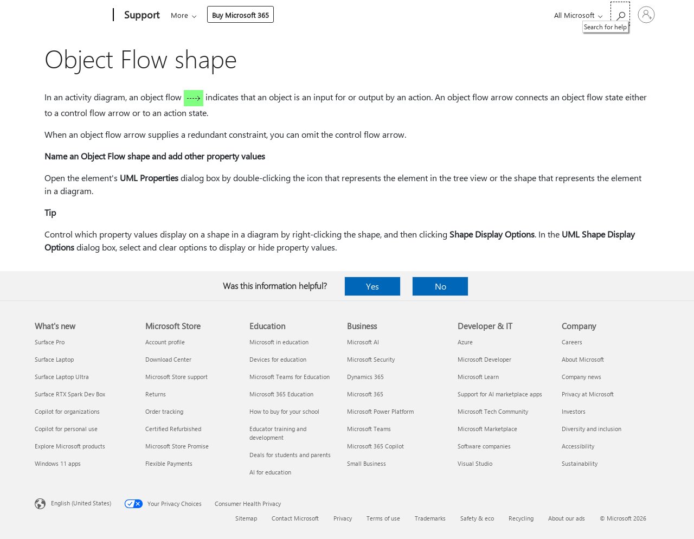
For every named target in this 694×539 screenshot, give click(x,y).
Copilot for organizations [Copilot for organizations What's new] (67, 411)
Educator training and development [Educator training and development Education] (277, 433)
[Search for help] (620, 14)
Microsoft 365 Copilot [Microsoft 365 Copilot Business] (375, 446)
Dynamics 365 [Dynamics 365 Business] (365, 377)
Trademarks (430, 518)
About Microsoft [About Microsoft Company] (583, 359)
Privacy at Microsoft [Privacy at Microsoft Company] (588, 394)
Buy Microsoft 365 (493, 15)
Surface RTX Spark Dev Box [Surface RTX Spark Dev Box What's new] (70, 394)
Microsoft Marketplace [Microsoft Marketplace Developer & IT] (487, 429)
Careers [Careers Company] (572, 342)
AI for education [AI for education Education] (270, 472)
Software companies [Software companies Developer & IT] (484, 446)
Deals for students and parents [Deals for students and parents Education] (290, 455)
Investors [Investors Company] (574, 411)
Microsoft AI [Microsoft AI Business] (363, 342)
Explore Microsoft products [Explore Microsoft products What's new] (70, 446)
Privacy (342, 518)
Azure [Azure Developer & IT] (465, 342)
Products (271, 15)
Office (233, 15)
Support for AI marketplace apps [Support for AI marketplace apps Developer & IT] (500, 394)
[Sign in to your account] (646, 15)
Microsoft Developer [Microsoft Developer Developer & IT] (484, 359)
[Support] (141, 15)
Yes (372, 286)
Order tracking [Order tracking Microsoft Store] (164, 411)
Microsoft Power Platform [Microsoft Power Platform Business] (380, 411)
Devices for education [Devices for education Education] (277, 359)
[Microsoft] (72, 15)
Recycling (521, 518)
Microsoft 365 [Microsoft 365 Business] (365, 394)
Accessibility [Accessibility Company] (578, 446)
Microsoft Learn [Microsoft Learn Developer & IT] (478, 377)
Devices (317, 15)
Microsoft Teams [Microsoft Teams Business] (369, 429)
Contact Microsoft (295, 518)
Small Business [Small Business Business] (366, 463)
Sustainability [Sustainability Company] (579, 463)
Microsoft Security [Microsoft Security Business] (371, 359)
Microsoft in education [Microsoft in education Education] (279, 342)
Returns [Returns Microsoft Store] (155, 394)
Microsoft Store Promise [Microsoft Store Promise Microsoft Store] (177, 446)
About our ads (566, 518)
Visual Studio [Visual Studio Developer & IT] (475, 463)
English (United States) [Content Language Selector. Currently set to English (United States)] (81, 503)
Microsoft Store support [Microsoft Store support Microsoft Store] (176, 377)
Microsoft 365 (191, 15)
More (432, 15)
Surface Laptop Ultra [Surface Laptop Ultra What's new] (62, 377)
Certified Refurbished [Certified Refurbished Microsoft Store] (173, 429)
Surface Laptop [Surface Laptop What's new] (54, 359)
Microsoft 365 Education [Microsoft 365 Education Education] (281, 394)
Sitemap (246, 518)
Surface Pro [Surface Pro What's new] (50, 342)
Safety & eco (477, 518)
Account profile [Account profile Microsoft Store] (165, 342)
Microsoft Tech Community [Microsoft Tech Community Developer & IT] (493, 411)
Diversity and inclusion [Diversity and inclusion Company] (591, 429)
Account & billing (376, 15)
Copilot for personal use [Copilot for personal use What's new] (66, 429)
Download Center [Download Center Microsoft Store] (168, 359)
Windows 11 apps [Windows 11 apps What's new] (58, 463)
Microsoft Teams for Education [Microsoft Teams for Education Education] (289, 377)
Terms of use (383, 518)
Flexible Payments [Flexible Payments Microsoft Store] (168, 463)
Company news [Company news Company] (581, 377)
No (440, 286)
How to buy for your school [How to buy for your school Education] (284, 411)
